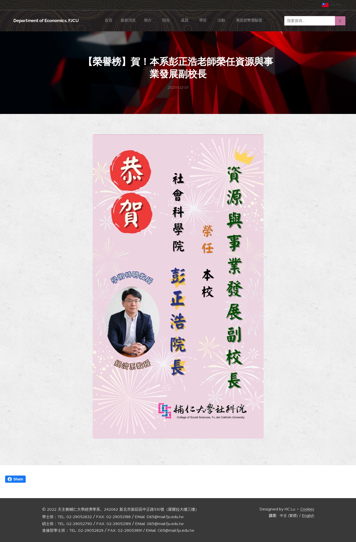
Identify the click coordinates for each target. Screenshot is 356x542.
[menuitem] (172, 20)
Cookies (307, 509)
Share (15, 479)
